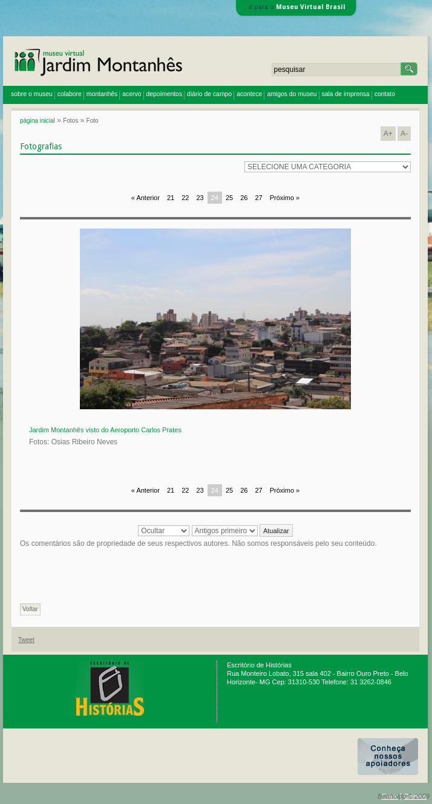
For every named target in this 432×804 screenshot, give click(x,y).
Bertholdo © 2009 (404, 796)
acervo (131, 94)
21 (170, 197)
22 (185, 197)
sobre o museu (32, 94)
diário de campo (209, 94)
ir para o (296, 7)
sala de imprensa (346, 94)
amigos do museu (291, 94)
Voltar (30, 609)
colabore (69, 94)
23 (199, 197)
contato (385, 94)
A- (404, 133)
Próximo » (285, 197)
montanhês (102, 94)
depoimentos (164, 94)
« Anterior (145, 197)
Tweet (26, 640)
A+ (388, 133)
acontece (249, 94)
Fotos (70, 120)
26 (243, 197)
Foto (93, 120)
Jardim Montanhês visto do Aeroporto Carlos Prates (105, 429)
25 (229, 197)
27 (258, 197)
